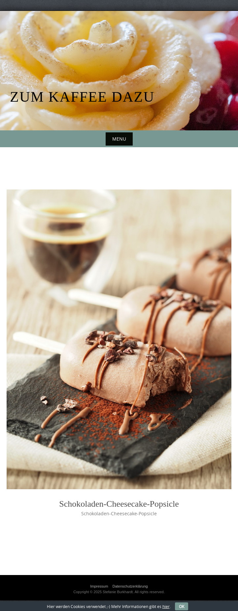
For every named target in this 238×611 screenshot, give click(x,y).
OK (181, 606)
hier (166, 606)
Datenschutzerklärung (130, 586)
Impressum (99, 586)
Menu (119, 139)
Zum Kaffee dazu (82, 97)
